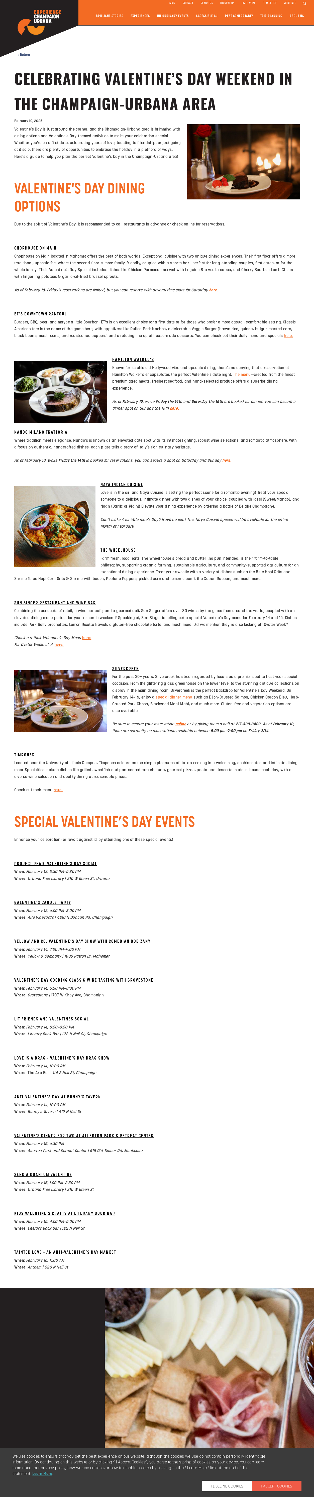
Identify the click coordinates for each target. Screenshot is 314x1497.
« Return (24, 55)
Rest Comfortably (239, 16)
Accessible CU (207, 16)
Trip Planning (271, 16)
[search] (304, 4)
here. (58, 790)
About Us (297, 16)
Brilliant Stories (109, 16)
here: (86, 638)
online (180, 724)
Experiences (140, 16)
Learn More (42, 1474)
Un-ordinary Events (173, 16)
